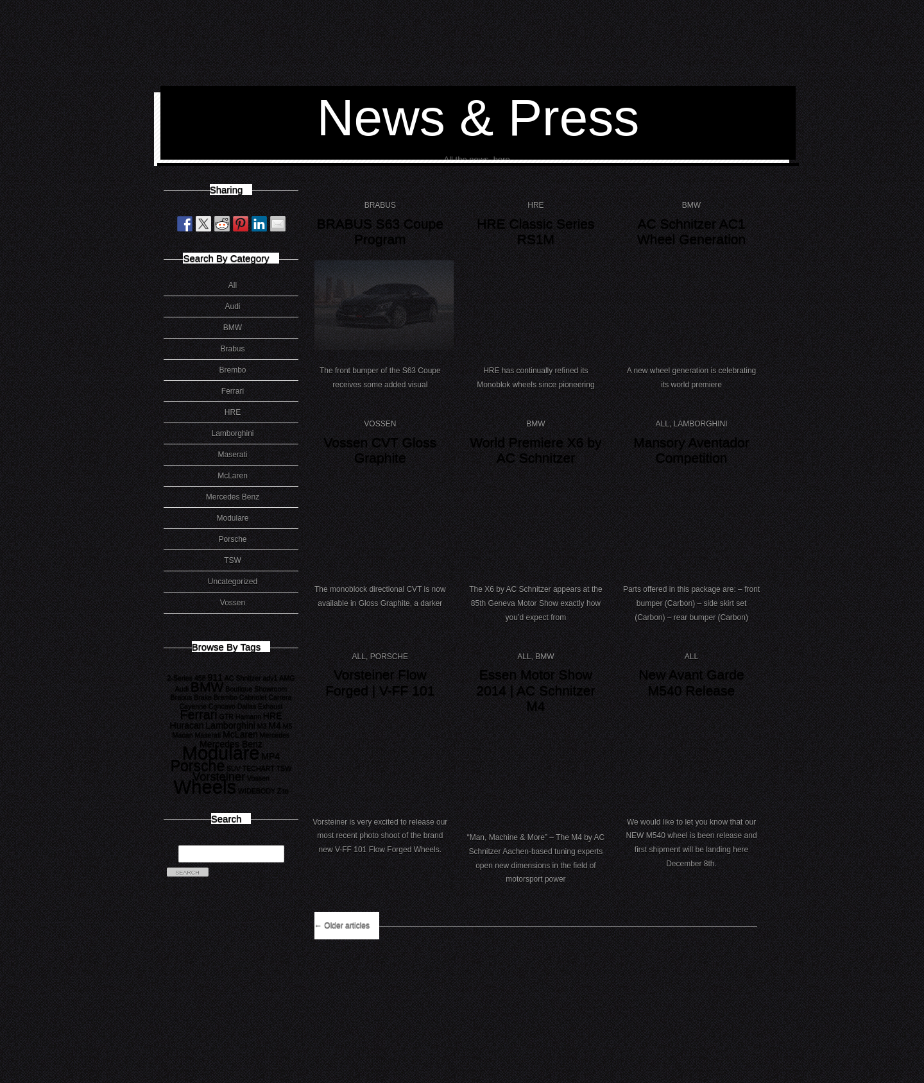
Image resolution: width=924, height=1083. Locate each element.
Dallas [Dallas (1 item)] (247, 706)
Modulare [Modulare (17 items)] (221, 753)
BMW (232, 327)
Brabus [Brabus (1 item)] (182, 697)
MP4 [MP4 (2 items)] (270, 756)
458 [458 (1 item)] (200, 678)
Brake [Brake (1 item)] (203, 697)
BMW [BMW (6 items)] (207, 686)
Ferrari (232, 391)
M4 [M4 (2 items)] (274, 725)
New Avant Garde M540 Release (691, 682)
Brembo (232, 369)
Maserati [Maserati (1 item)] (207, 735)
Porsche (232, 539)
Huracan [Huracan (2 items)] (186, 725)
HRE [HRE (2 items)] (272, 715)
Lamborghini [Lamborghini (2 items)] (230, 725)
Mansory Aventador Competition (691, 450)
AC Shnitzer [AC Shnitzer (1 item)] (243, 678)
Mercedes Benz (232, 496)
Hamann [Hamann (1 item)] (248, 716)
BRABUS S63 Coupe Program (380, 231)
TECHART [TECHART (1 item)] (259, 768)
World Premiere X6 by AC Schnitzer (535, 450)
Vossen (232, 602)
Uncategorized (232, 581)
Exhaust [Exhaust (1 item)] (270, 706)
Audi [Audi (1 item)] (182, 689)
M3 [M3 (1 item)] (262, 726)
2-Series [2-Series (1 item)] (180, 678)
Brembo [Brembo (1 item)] (225, 697)
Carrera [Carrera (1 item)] (279, 697)
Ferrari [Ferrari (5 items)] (198, 714)
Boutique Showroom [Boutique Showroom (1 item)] (256, 689)
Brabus (232, 348)
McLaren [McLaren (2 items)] (240, 734)
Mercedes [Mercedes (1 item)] (275, 735)
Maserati (232, 454)
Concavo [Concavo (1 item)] (222, 706)
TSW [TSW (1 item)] (284, 768)
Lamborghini (232, 433)
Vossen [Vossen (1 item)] (258, 778)
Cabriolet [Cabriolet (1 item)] (253, 697)
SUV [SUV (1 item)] (234, 768)
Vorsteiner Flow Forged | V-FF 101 (379, 682)
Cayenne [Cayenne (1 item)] (193, 706)
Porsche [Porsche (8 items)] (198, 765)
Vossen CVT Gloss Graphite (379, 450)
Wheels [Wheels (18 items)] (204, 786)
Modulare (232, 518)
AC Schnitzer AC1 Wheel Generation (691, 231)
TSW (232, 560)
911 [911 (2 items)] (215, 677)
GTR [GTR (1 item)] (226, 716)
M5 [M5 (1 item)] (288, 726)
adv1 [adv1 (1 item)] (269, 678)
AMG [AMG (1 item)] (287, 678)
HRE (233, 412)
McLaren (233, 475)
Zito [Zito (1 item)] (283, 790)
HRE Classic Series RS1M (535, 231)
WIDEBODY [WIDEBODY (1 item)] (256, 790)
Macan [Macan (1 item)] (183, 735)
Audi (232, 306)
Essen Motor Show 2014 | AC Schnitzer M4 (535, 690)
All (232, 285)
